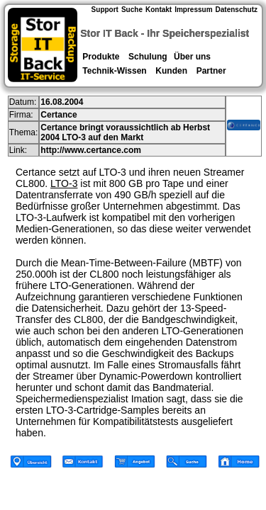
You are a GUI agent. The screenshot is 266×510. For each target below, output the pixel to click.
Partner (211, 71)
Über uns (192, 57)
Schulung (148, 57)
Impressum (193, 9)
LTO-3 (63, 183)
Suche (132, 9)
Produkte (101, 57)
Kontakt (158, 9)
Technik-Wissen (114, 71)
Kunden (171, 71)
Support (105, 9)
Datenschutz (236, 9)
